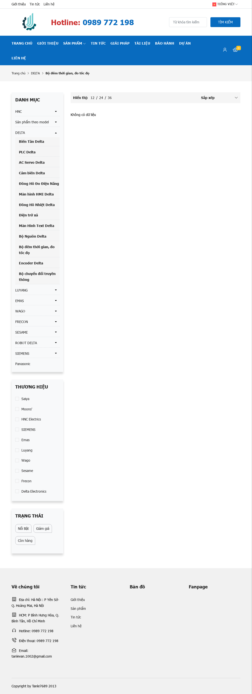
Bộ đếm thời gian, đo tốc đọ (37, 249)
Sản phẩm (74, 43)
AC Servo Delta (32, 162)
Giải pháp (119, 43)
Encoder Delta (31, 263)
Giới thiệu (19, 4)
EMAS (19, 300)
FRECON (21, 321)
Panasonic (22, 363)
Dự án (185, 43)
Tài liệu (142, 43)
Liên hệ (49, 4)
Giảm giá (42, 528)
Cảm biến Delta (32, 173)
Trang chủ (22, 43)
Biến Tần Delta (31, 141)
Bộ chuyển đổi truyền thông (37, 276)
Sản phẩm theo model (32, 122)
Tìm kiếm (225, 22)
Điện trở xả (28, 215)
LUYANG (21, 290)
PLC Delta (27, 152)
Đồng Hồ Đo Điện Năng (39, 183)
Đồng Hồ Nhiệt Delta (37, 204)
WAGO (20, 311)
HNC (18, 111)
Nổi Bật (23, 528)
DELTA (35, 73)
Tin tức (35, 4)
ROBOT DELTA (26, 342)
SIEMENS (22, 353)
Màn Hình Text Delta (36, 225)
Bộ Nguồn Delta (32, 236)
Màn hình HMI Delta (36, 194)
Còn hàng (25, 540)
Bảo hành (164, 43)
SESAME (21, 332)
